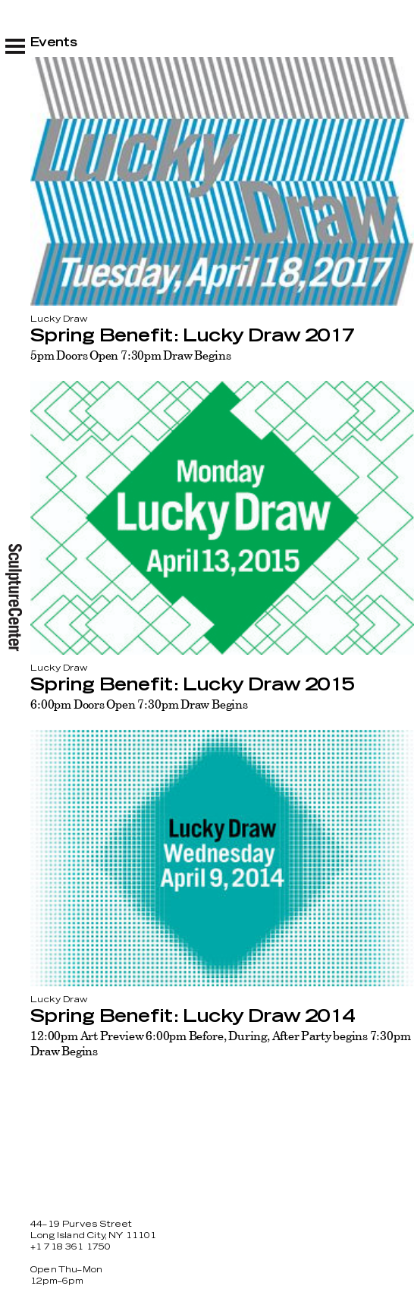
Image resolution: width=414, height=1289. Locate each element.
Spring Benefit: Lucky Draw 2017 (192, 336)
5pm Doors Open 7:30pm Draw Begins (130, 355)
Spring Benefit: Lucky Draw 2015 (192, 685)
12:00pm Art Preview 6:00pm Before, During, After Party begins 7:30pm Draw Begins (220, 1043)
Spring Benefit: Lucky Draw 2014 (192, 1017)
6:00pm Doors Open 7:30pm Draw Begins (139, 704)
